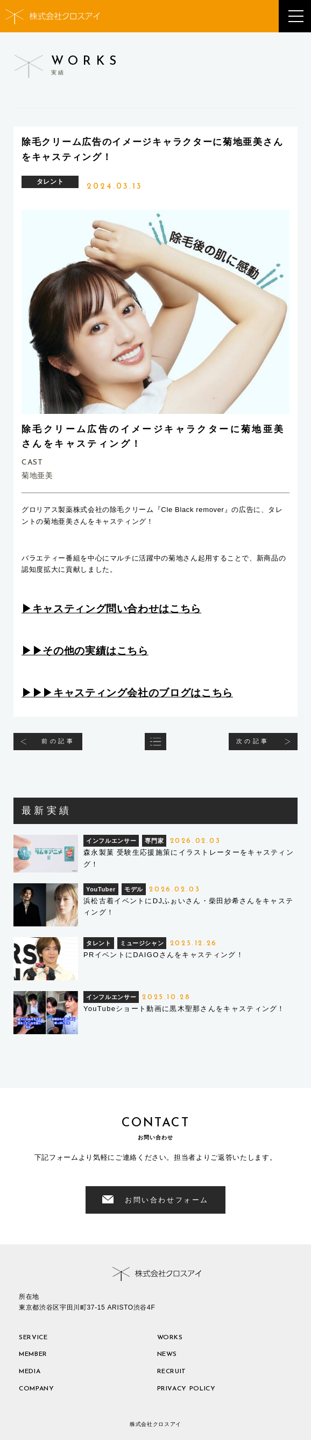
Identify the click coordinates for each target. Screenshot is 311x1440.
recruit (172, 1371)
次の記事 (253, 741)
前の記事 (58, 741)
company (36, 1389)
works (170, 1337)
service (33, 1337)
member (33, 1354)
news (167, 1354)
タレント (50, 181)
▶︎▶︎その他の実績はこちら (85, 650)
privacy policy (186, 1389)
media (29, 1371)
